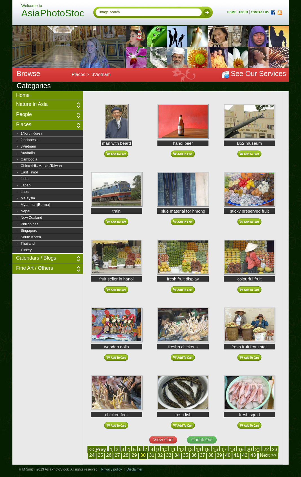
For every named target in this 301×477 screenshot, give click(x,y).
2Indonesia (30, 140)
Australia (28, 153)
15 (207, 449)
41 (236, 455)
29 (134, 455)
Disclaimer (134, 469)
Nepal (25, 211)
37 (202, 455)
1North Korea (31, 133)
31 (151, 455)
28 (125, 455)
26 (108, 455)
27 (117, 455)
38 (211, 455)
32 (160, 455)
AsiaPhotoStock (52, 13)
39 (219, 455)
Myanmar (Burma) (35, 204)
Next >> (268, 455)
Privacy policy (111, 469)
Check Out (202, 439)
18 (232, 449)
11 (173, 449)
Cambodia (29, 159)
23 (274, 449)
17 (224, 449)
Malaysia (28, 198)
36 (194, 455)
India (24, 179)
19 (240, 449)
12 (181, 449)
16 (215, 449)
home (231, 12)
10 (164, 449)
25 (100, 455)
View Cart (163, 439)
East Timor (29, 172)
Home (23, 95)
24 (92, 455)
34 (177, 455)
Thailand (28, 243)
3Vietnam (28, 146)
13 (190, 449)
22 (266, 449)
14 (198, 449)
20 (249, 449)
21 (257, 449)
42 (244, 455)
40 (227, 455)
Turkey (26, 250)
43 (253, 455)
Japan (25, 185)
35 (185, 455)
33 (168, 455)
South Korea (31, 237)
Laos (24, 192)
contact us (260, 12)
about (243, 12)
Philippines (29, 224)
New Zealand (31, 217)
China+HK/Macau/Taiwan (41, 166)
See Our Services (258, 73)
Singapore (29, 230)
